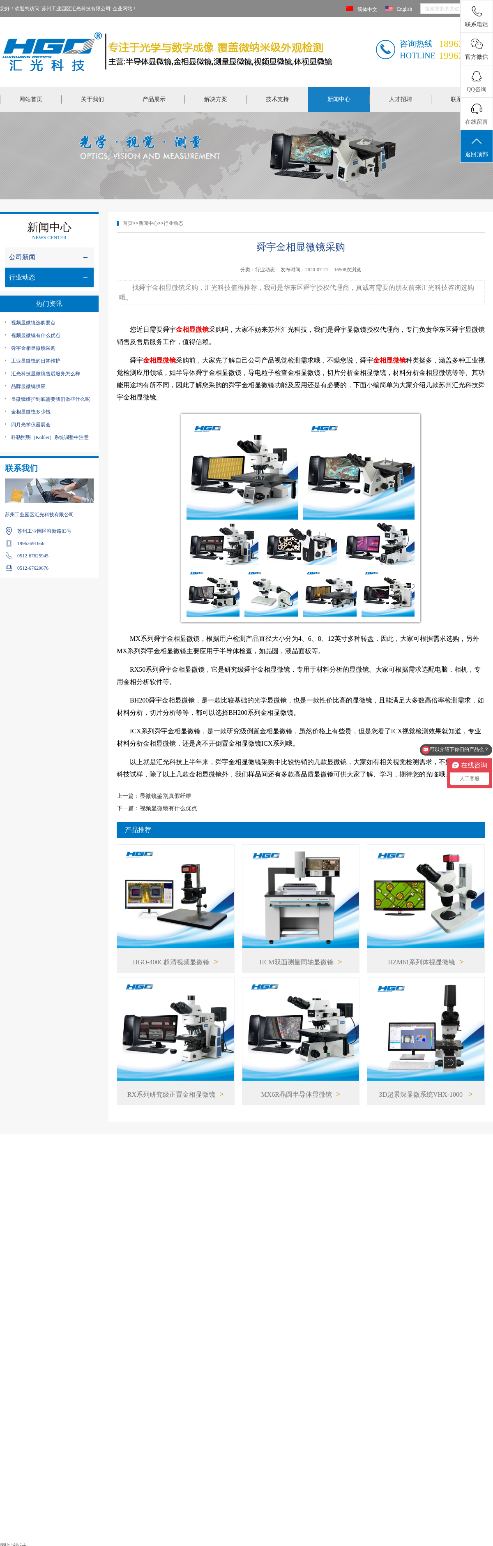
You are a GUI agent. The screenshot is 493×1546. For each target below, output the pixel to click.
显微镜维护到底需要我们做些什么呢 (50, 399)
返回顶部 (477, 146)
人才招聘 (400, 99)
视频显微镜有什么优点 (35, 335)
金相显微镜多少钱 (31, 412)
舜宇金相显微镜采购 (33, 348)
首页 (128, 223)
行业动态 (173, 223)
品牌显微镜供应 (28, 386)
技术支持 (277, 99)
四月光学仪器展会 (31, 425)
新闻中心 (338, 99)
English (404, 9)
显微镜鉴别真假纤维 (165, 796)
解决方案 (215, 99)
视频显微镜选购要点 (33, 323)
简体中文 (367, 9)
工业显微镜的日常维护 (35, 361)
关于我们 (92, 99)
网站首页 (30, 99)
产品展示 (154, 99)
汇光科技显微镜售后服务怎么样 (45, 374)
